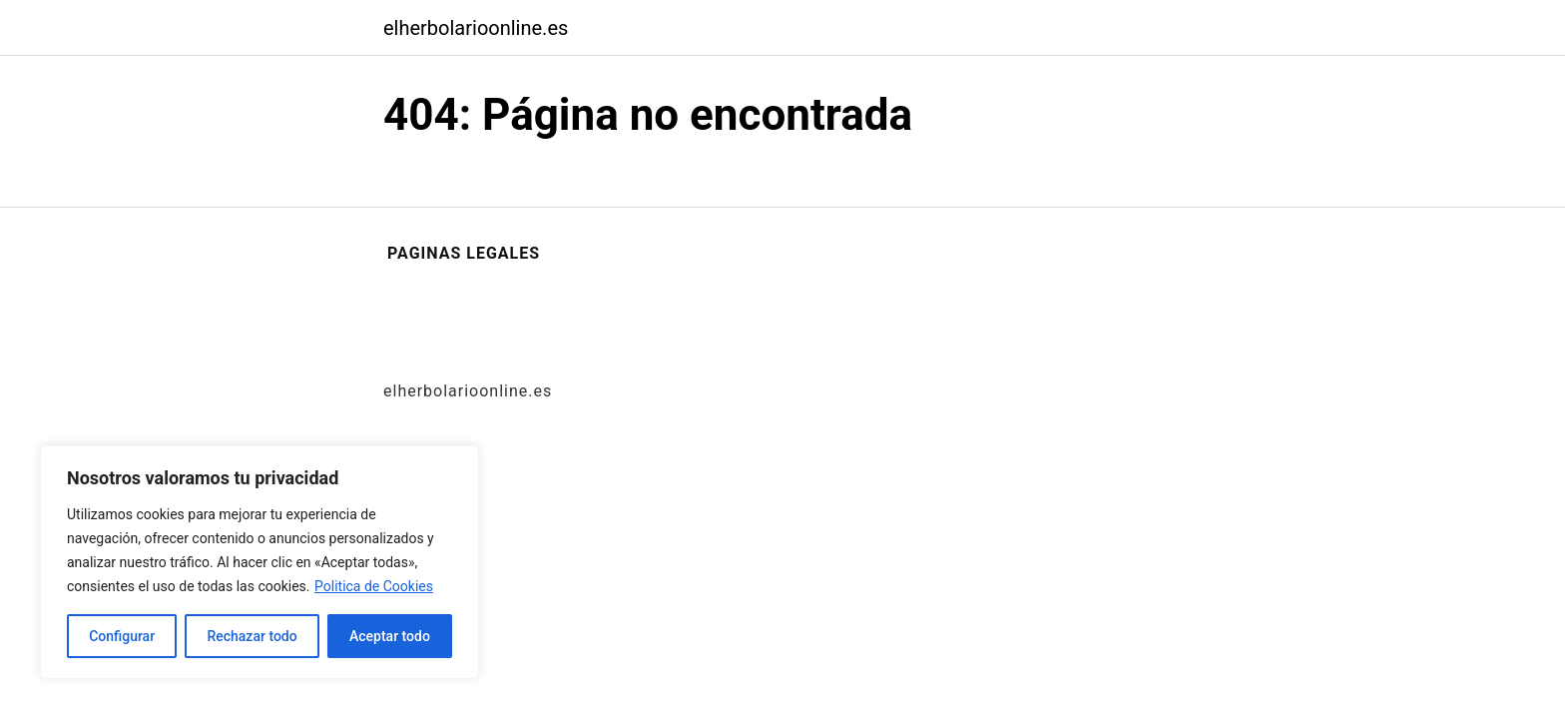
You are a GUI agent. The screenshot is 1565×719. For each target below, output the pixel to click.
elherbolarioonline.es (475, 28)
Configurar (122, 636)
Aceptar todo (389, 636)
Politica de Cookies (373, 586)
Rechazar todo (251, 636)
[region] (259, 562)
